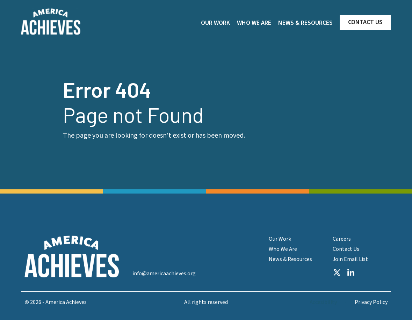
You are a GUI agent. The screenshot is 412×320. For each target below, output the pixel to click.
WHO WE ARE (254, 23)
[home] (50, 21)
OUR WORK (215, 23)
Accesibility (323, 302)
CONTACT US (365, 22)
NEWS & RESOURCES (305, 23)
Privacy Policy (371, 302)
